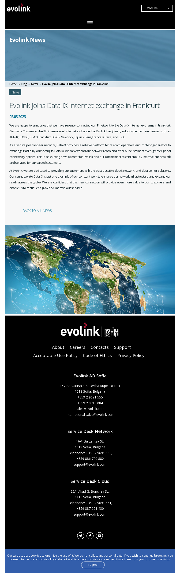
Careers (77, 347)
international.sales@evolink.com (90, 414)
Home (13, 84)
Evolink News (28, 40)
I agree (93, 565)
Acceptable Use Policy (55, 355)
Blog (23, 84)
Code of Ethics (97, 355)
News (34, 84)
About (58, 347)
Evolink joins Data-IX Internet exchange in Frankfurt (75, 84)
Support (122, 347)
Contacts (100, 347)
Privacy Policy (130, 355)
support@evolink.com (90, 464)
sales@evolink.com (90, 408)
